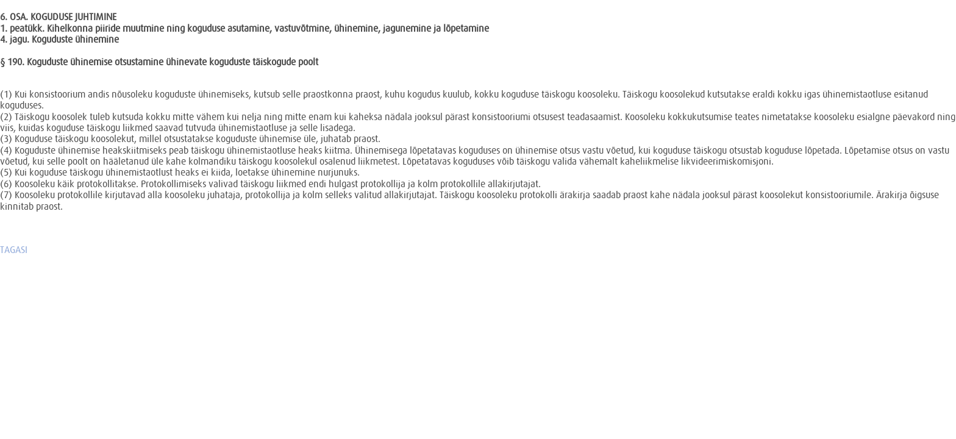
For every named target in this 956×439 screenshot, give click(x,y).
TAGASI (13, 249)
